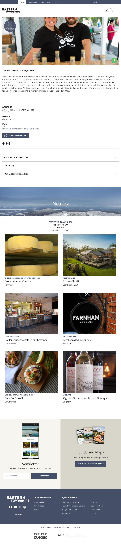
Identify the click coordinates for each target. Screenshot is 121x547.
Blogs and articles (69, 509)
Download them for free (91, 464)
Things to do (60, 225)
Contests (66, 513)
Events (61, 228)
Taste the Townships (60, 222)
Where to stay (60, 230)
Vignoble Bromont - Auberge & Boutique (85, 398)
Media (57, 2)
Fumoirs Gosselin (14, 398)
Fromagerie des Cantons (18, 281)
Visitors (22, 2)
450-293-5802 (8, 119)
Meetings (33, 2)
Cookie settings (97, 506)
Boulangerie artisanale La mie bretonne (26, 340)
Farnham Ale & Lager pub (77, 340)
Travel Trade (45, 2)
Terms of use (96, 509)
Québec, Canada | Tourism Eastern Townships (11, 10)
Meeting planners (41, 502)
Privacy (94, 502)
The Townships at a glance (73, 502)
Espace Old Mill (71, 281)
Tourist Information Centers (73, 506)
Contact (94, 513)
